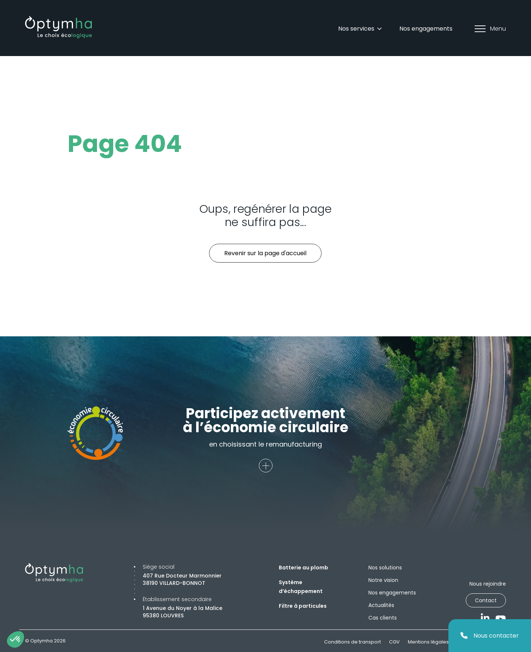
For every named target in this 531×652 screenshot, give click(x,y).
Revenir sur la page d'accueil (265, 253)
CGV (394, 641)
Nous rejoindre (487, 583)
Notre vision (383, 580)
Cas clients (382, 617)
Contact (486, 600)
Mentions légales (428, 641)
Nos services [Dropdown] (360, 28)
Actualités (381, 605)
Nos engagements (425, 28)
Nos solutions (385, 567)
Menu (490, 28)
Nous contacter (489, 635)
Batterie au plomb (303, 567)
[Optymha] (58, 27)
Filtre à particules (303, 606)
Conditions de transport (352, 641)
